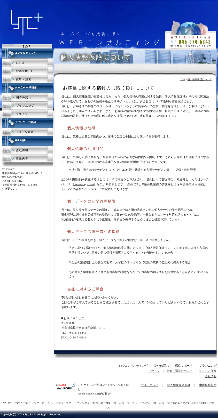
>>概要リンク (10, 188)
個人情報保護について (199, 79)
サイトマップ (149, 385)
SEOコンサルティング (133, 365)
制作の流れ (161, 365)
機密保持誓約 (208, 385)
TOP (182, 79)
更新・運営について (179, 371)
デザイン (154, 371)
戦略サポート (184, 365)
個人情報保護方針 (178, 385)
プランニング (208, 365)
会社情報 (211, 376)
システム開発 (208, 371)
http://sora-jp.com (83, 184)
